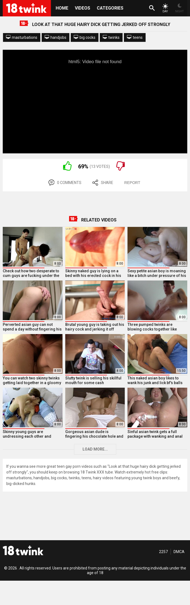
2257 (163, 552)
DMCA (179, 552)
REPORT (132, 182)
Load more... (95, 449)
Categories (110, 8)
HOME (62, 8)
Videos (82, 8)
